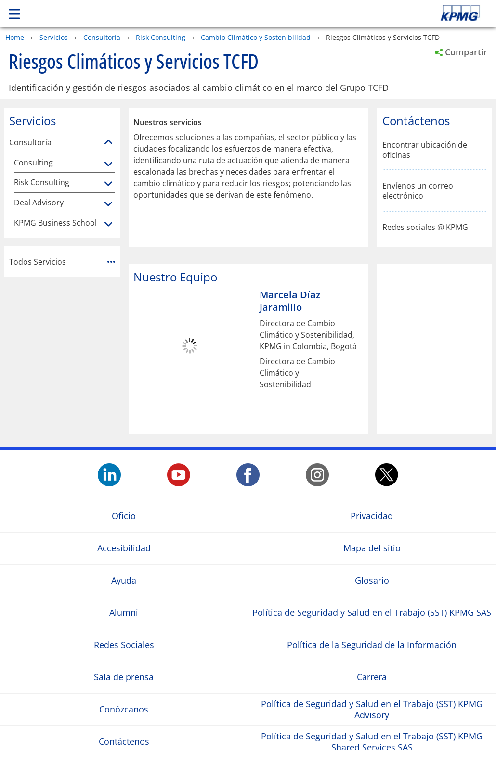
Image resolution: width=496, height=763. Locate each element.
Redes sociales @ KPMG (425, 227)
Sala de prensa (124, 677)
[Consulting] (108, 164)
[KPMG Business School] (108, 224)
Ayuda (123, 580)
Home (14, 37)
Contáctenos (124, 741)
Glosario (372, 580)
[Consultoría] (108, 142)
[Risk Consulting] (108, 184)
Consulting (33, 163)
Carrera (372, 677)
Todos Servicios (62, 261)
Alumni (123, 612)
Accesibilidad (124, 548)
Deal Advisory (39, 203)
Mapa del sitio (372, 548)
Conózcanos (123, 709)
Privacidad (372, 515)
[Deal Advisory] (108, 204)
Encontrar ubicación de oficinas (424, 150)
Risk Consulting (160, 37)
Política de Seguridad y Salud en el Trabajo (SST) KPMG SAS (371, 612)
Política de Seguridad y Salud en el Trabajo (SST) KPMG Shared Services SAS (372, 741)
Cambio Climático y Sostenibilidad (256, 37)
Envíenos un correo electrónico (417, 191)
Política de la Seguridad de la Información (372, 644)
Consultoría (101, 37)
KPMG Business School (55, 223)
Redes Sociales (124, 644)
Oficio (124, 515)
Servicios (53, 37)
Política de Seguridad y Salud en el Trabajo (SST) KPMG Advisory (372, 709)
